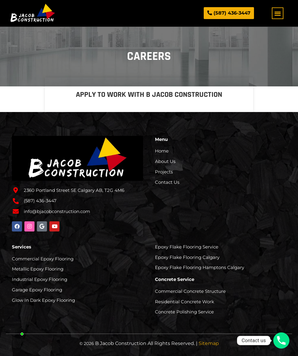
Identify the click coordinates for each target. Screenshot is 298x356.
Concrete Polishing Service (184, 312)
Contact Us (167, 182)
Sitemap (209, 343)
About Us (165, 161)
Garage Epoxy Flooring (37, 290)
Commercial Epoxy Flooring (42, 259)
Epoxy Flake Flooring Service (186, 247)
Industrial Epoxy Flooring (39, 279)
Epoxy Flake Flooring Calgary (187, 257)
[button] (277, 13)
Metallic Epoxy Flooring (37, 269)
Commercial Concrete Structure (190, 291)
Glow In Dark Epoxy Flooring (43, 300)
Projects (164, 172)
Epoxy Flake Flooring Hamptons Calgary (199, 267)
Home (162, 151)
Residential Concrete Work (184, 301)
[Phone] (281, 340)
